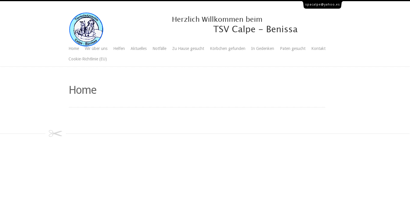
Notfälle (159, 48)
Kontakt (318, 48)
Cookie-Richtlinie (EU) (88, 59)
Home (74, 48)
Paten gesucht (292, 48)
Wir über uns (96, 48)
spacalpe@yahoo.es (322, 4)
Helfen (119, 48)
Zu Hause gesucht (188, 48)
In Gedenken (262, 48)
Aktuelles (139, 48)
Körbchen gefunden (227, 48)
